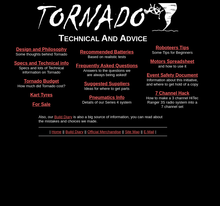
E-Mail (149, 132)
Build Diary (63, 117)
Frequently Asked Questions (107, 65)
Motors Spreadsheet (172, 61)
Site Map (132, 132)
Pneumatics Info (107, 97)
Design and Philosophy (41, 49)
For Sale (41, 104)
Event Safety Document (172, 75)
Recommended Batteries (107, 51)
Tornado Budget (41, 81)
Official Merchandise (104, 132)
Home (56, 132)
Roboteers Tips (172, 47)
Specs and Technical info (41, 63)
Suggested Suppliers (106, 83)
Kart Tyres (41, 94)
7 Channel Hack (172, 93)
